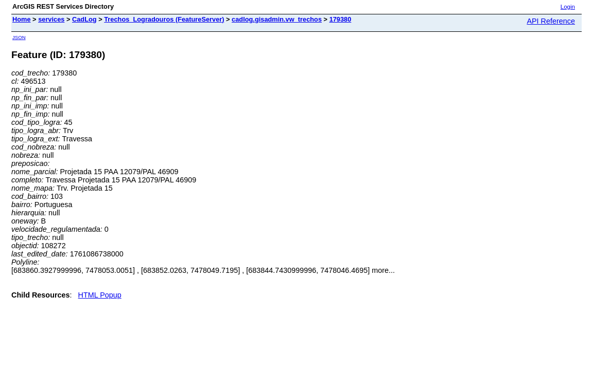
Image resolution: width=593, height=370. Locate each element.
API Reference (551, 21)
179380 (340, 19)
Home (21, 19)
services (51, 19)
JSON (19, 37)
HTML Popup (99, 295)
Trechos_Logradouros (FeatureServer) (164, 19)
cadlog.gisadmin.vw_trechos (277, 19)
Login (568, 7)
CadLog (84, 19)
